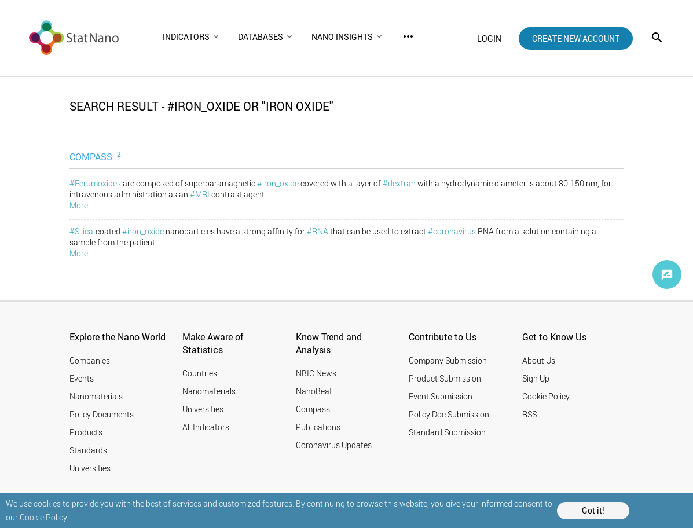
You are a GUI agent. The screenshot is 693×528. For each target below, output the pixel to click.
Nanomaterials (96, 396)
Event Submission (440, 396)
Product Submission (445, 378)
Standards (88, 450)
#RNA (317, 231)
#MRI (200, 194)
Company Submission (448, 360)
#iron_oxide (278, 183)
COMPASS (96, 156)
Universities (90, 468)
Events (81, 378)
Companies (89, 360)
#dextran (399, 183)
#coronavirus (452, 231)
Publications (318, 426)
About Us (538, 360)
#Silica (81, 231)
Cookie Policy (43, 517)
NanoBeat (314, 391)
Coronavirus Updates (334, 444)
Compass (313, 409)
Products (85, 432)
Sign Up (535, 378)
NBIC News (316, 373)
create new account (575, 38)
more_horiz (408, 36)
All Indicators (205, 426)
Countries (199, 373)
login (489, 38)
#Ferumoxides (95, 183)
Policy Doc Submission (449, 414)
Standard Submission (447, 432)
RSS (529, 414)
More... (81, 205)
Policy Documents (101, 414)
